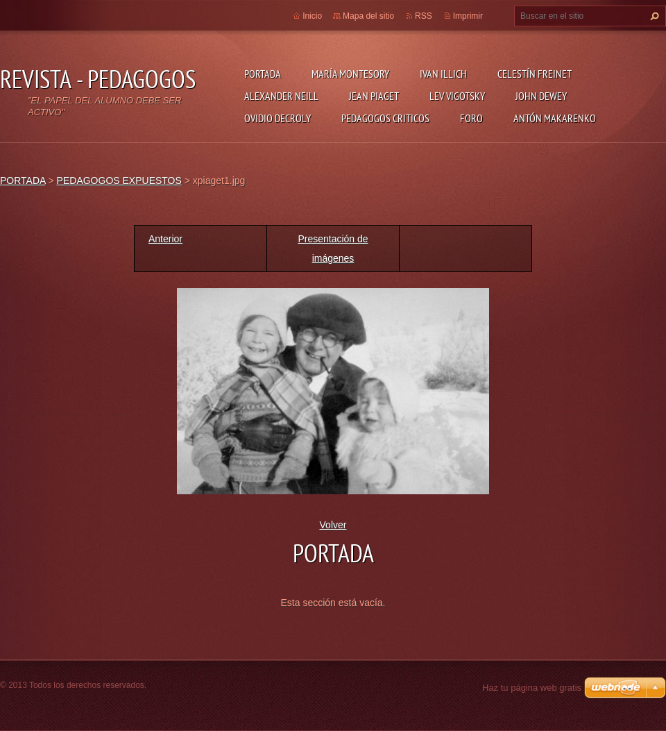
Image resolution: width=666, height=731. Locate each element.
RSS (423, 16)
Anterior (165, 238)
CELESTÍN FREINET (534, 74)
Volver (333, 524)
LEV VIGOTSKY (457, 96)
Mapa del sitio (368, 16)
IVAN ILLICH (443, 74)
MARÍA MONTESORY (350, 74)
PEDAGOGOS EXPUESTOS (119, 180)
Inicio (312, 16)
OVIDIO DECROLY (277, 118)
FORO (471, 118)
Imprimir (468, 16)
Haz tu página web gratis (531, 687)
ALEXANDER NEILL (281, 96)
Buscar (652, 16)
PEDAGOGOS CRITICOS (385, 118)
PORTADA (262, 74)
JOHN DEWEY (541, 96)
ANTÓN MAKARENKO (554, 118)
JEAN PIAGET (374, 96)
